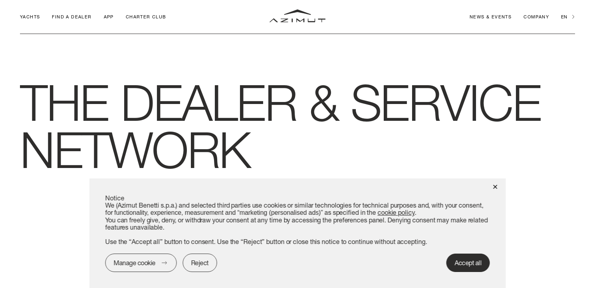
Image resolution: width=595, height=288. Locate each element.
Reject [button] (199, 262)
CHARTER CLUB (146, 16)
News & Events (491, 16)
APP (109, 16)
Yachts (30, 16)
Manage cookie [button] (135, 262)
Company (536, 16)
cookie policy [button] (396, 212)
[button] (495, 186)
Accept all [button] (468, 262)
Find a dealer (71, 16)
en (564, 16)
